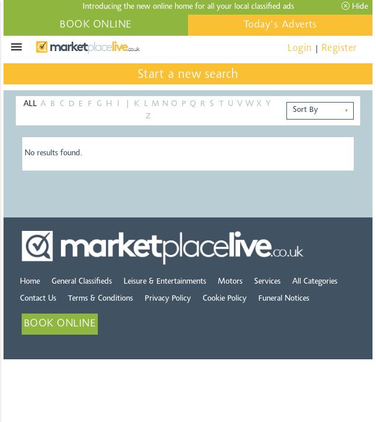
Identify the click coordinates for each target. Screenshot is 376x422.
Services (267, 282)
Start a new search (188, 75)
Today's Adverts (280, 25)
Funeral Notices (283, 299)
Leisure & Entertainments (165, 282)
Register (339, 48)
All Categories (314, 282)
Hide (354, 6)
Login (300, 48)
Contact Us (38, 299)
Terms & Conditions (100, 299)
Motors (230, 282)
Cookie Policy (225, 299)
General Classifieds (82, 282)
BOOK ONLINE (96, 25)
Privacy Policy (168, 299)
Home (30, 282)
